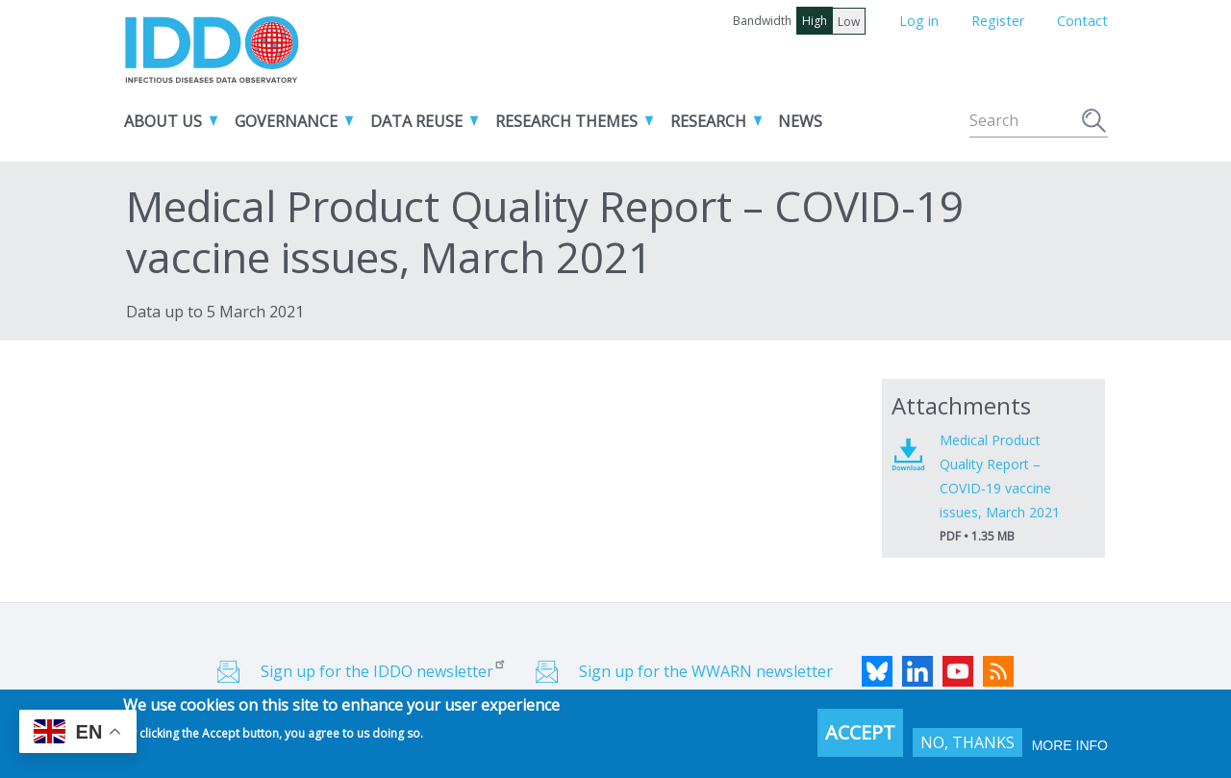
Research (708, 121)
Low (849, 21)
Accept (860, 736)
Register (997, 21)
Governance (286, 121)
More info (1070, 749)
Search (1095, 123)
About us (163, 121)
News (800, 121)
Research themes (566, 121)
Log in (919, 21)
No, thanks (967, 746)
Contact (1082, 21)
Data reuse (416, 121)
